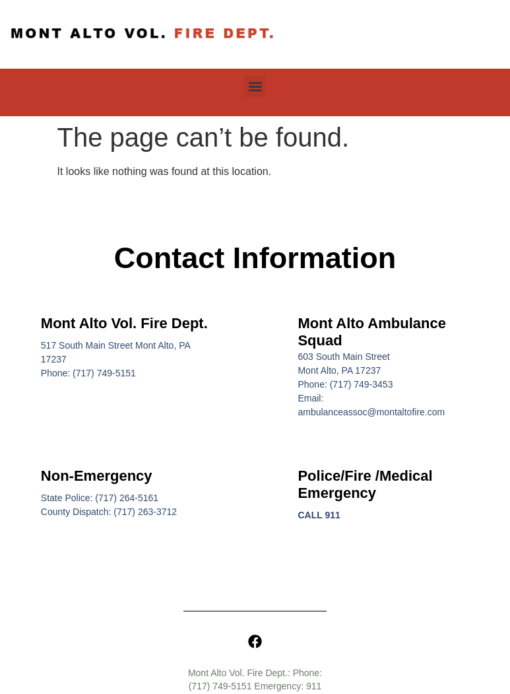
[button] (255, 86)
